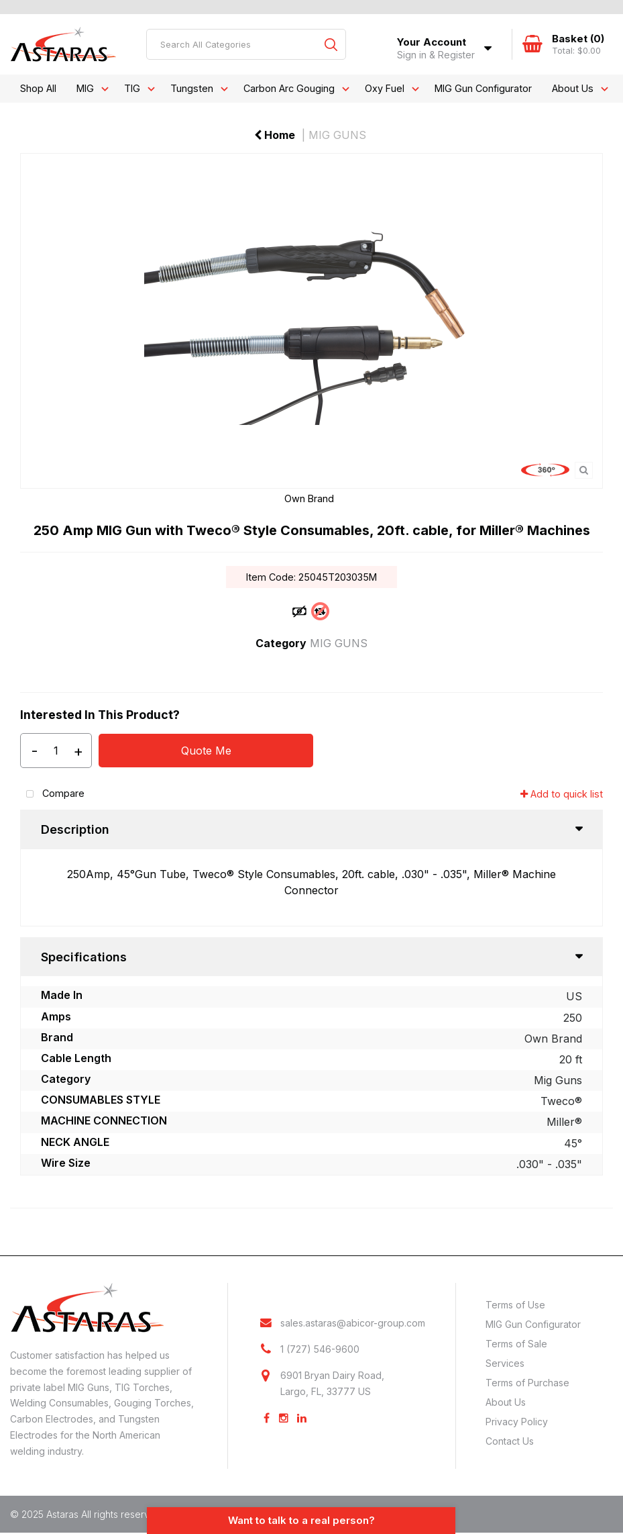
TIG (132, 88)
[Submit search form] (330, 44)
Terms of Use (515, 1304)
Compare (52, 794)
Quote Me (206, 750)
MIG (85, 88)
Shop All (38, 88)
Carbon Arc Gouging (289, 88)
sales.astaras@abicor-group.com (352, 1323)
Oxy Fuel (384, 88)
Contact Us (510, 1441)
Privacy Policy (517, 1421)
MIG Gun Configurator (483, 88)
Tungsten (191, 88)
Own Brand (309, 498)
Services (505, 1363)
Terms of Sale (516, 1343)
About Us (572, 88)
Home (274, 135)
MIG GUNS (337, 135)
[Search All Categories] (246, 44)
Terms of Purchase (527, 1382)
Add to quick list (561, 794)
